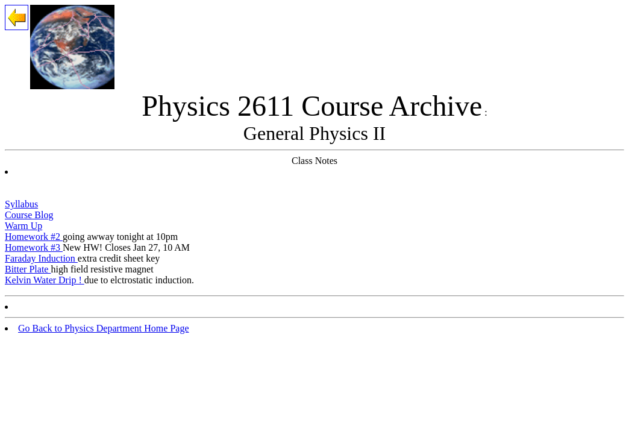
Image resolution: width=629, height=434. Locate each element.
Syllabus (21, 204)
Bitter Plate (28, 269)
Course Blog (29, 215)
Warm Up (23, 226)
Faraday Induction (41, 258)
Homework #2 (34, 236)
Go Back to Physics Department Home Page (103, 328)
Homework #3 (34, 247)
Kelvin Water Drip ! (44, 280)
